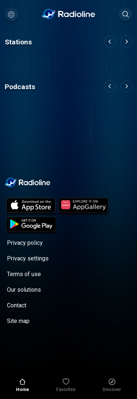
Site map (18, 321)
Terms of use (24, 274)
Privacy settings (28, 258)
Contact (16, 305)
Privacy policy (25, 242)
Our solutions (24, 289)
